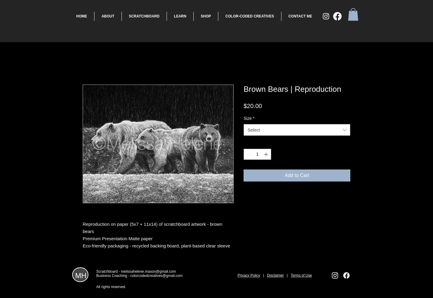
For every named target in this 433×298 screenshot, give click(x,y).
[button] (353, 14)
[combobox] (297, 130)
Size (249, 118)
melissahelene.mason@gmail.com (148, 271)
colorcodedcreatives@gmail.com (156, 276)
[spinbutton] (257, 154)
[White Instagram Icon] (326, 16)
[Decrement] (248, 154)
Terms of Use (301, 275)
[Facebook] (337, 16)
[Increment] (266, 154)
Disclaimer (275, 275)
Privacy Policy (249, 275)
